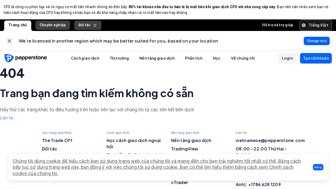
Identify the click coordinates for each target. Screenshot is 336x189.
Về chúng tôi (243, 60)
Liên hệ (6, 120)
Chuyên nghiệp (53, 26)
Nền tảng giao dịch (157, 60)
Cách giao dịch (85, 60)
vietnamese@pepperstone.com (270, 142)
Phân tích (193, 60)
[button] (318, 167)
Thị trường (119, 60)
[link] (9, 42)
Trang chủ (17, 26)
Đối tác (87, 26)
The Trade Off (57, 142)
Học (216, 60)
